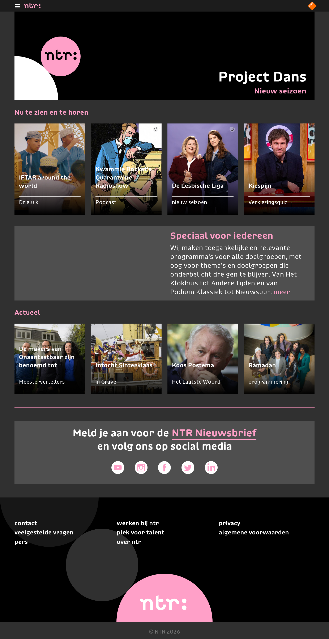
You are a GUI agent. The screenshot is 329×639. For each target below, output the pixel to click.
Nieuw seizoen (280, 91)
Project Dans (262, 77)
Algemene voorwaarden (254, 532)
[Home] (32, 7)
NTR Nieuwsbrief (214, 432)
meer (281, 292)
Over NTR (129, 542)
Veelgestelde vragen (43, 532)
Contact (25, 523)
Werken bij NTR (138, 523)
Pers (21, 542)
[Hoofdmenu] (17, 5)
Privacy (229, 523)
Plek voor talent (140, 532)
